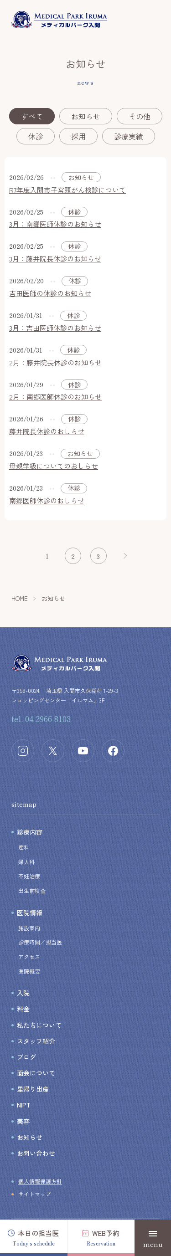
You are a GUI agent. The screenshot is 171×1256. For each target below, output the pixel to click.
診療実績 (128, 136)
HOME (19, 598)
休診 (35, 136)
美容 (23, 1121)
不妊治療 (29, 876)
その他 (139, 116)
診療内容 (29, 831)
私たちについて (39, 1025)
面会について (36, 1072)
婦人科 (26, 862)
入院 (23, 992)
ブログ (26, 1056)
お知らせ (85, 116)
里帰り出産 (33, 1088)
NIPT (24, 1104)
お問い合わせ (36, 1153)
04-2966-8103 (48, 718)
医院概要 (29, 971)
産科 (23, 847)
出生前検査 (32, 890)
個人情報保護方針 (40, 1181)
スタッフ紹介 (36, 1041)
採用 (78, 136)
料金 (23, 1008)
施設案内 (29, 928)
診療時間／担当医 (40, 942)
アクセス (29, 956)
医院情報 (29, 912)
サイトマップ (34, 1194)
